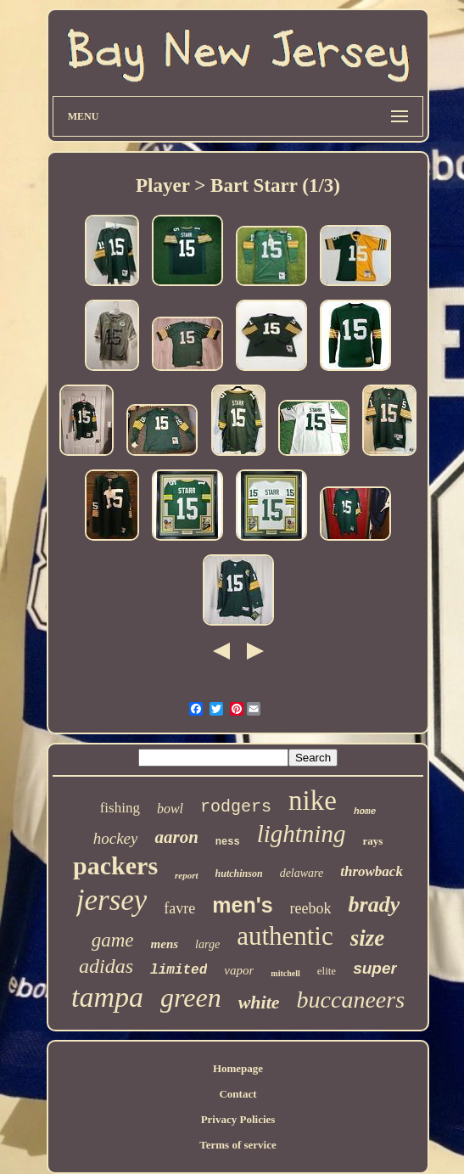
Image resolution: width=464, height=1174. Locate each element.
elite (326, 970)
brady (374, 904)
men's (242, 905)
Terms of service (238, 1144)
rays (372, 840)
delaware (302, 873)
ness (227, 842)
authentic (285, 936)
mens (165, 944)
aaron (176, 837)
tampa (107, 997)
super (375, 968)
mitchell (285, 973)
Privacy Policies (238, 1119)
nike (312, 800)
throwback (371, 871)
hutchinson (239, 873)
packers (115, 865)
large (207, 944)
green (190, 997)
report (186, 875)
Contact (237, 1093)
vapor (239, 970)
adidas (106, 966)
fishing (120, 808)
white (259, 1002)
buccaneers (351, 999)
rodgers (235, 807)
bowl (170, 808)
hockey (115, 838)
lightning (301, 833)
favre (179, 908)
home (365, 811)
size (367, 938)
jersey (112, 900)
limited (178, 970)
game (113, 940)
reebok (311, 908)
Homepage (238, 1068)
